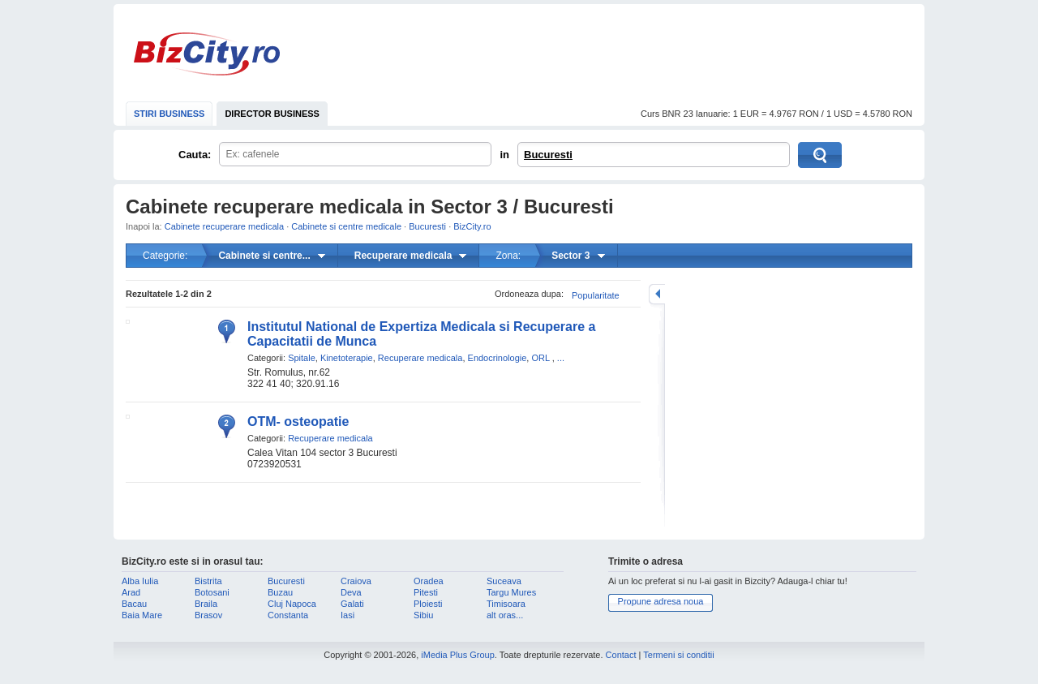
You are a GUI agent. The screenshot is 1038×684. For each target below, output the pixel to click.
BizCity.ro (207, 53)
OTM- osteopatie (298, 421)
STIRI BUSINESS (169, 113)
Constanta (288, 615)
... (560, 358)
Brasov (208, 615)
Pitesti (426, 592)
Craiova (356, 581)
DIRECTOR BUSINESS (272, 113)
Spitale (301, 358)
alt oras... (505, 615)
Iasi (347, 615)
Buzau (280, 592)
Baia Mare (142, 615)
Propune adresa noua (661, 601)
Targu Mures (511, 592)
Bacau (134, 604)
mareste (657, 294)
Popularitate (596, 295)
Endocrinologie (497, 358)
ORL (540, 358)
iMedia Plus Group (458, 655)
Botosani (212, 592)
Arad (131, 592)
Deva (351, 592)
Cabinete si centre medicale (346, 226)
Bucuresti (548, 154)
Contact (621, 655)
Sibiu (423, 615)
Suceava (504, 581)
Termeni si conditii (678, 655)
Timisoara (506, 604)
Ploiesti (428, 604)
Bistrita (208, 581)
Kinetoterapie (346, 358)
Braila (206, 604)
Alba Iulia (140, 581)
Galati (352, 604)
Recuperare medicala (420, 358)
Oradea (429, 581)
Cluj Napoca (292, 604)
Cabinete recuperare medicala (224, 226)
